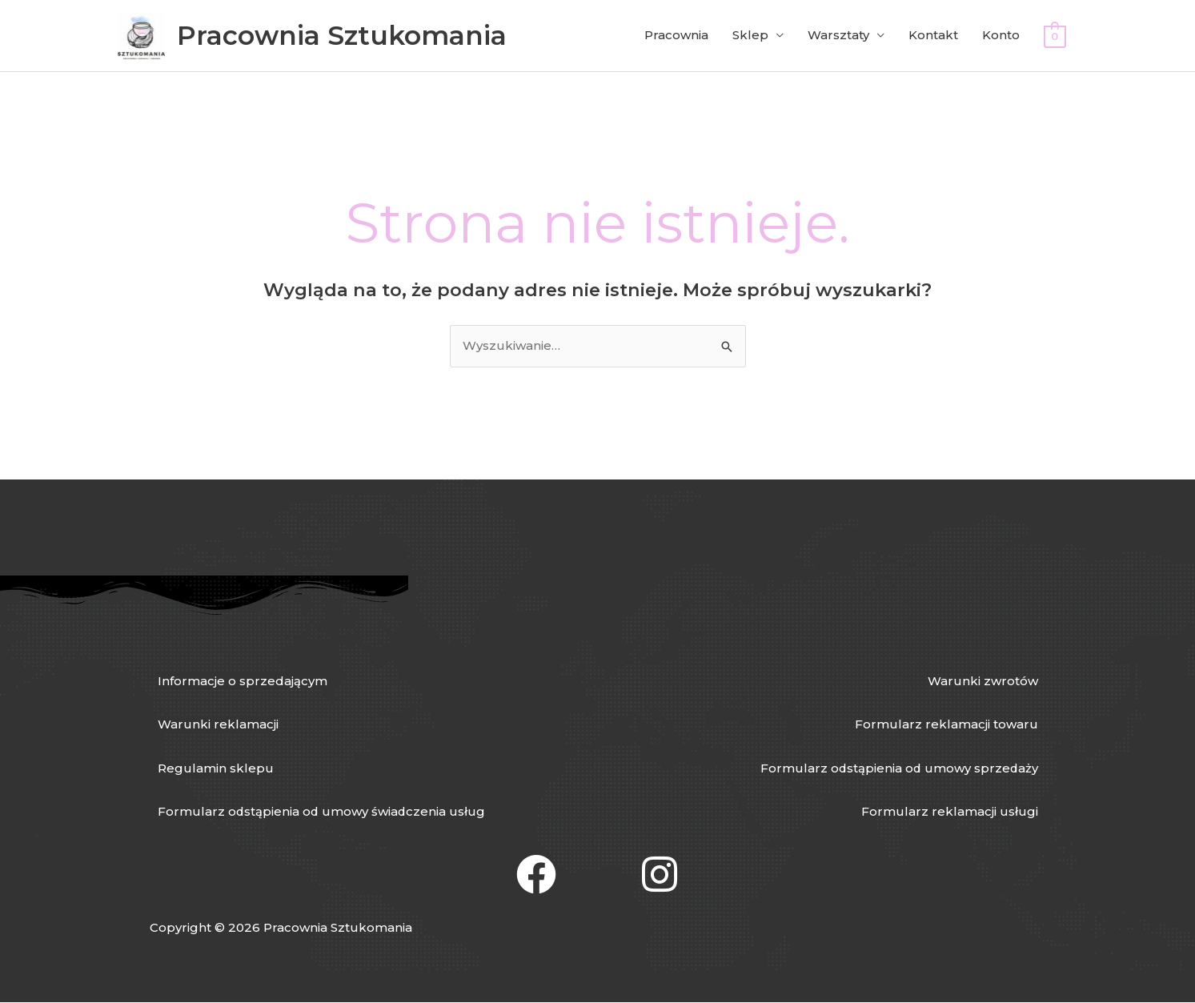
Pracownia (676, 35)
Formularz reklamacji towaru (946, 724)
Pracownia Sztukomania (342, 35)
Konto (1001, 35)
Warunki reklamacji (218, 724)
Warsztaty (838, 35)
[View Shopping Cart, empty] (1054, 35)
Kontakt (933, 35)
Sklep (750, 35)
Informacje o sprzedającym (242, 680)
